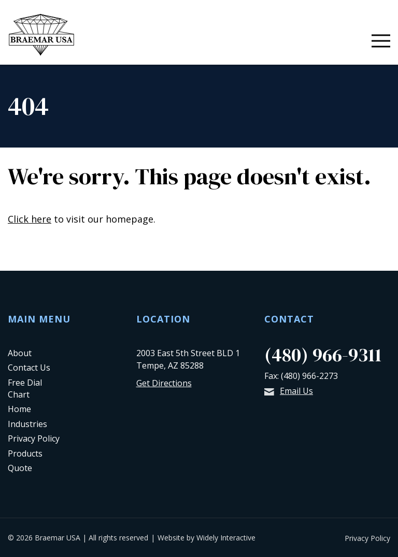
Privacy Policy (34, 438)
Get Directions (164, 383)
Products (25, 453)
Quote (20, 468)
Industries (27, 424)
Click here (29, 219)
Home (19, 409)
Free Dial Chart (25, 388)
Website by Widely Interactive (206, 538)
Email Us (288, 391)
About (20, 353)
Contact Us (29, 367)
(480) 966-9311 (322, 355)
